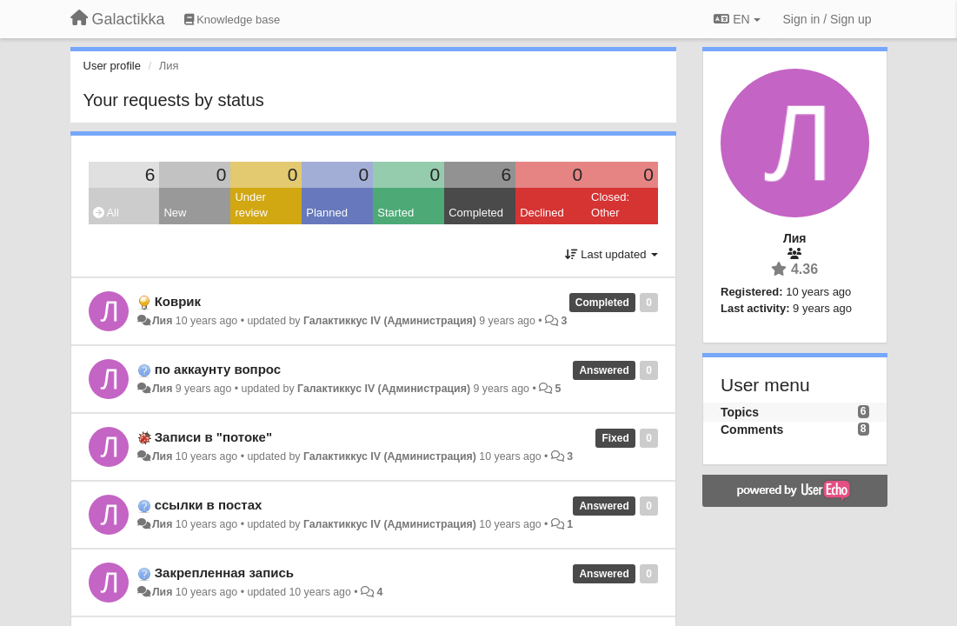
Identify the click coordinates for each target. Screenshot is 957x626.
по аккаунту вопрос (218, 369)
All (106, 212)
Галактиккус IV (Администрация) (389, 321)
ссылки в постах (209, 504)
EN (737, 19)
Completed (476, 212)
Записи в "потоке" (213, 437)
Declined (542, 212)
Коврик (178, 301)
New (174, 212)
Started (395, 212)
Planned (327, 212)
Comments (752, 429)
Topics (740, 412)
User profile (112, 65)
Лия (162, 321)
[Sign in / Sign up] (827, 19)
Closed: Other (610, 205)
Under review (251, 205)
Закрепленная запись (224, 572)
